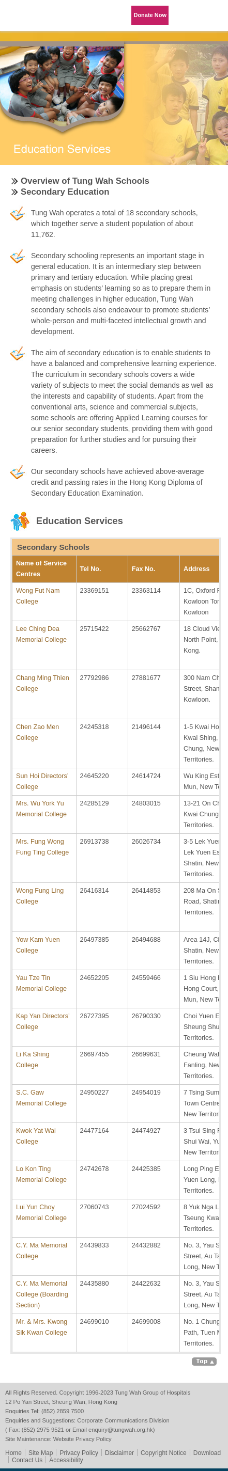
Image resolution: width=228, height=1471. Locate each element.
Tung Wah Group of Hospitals (28, 18)
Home (13, 1453)
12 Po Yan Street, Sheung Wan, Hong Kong (61, 1402)
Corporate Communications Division (123, 1420)
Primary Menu (212, 15)
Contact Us (27, 1460)
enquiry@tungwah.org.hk (120, 1430)
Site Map (40, 1453)
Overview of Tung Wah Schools (85, 181)
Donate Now (149, 15)
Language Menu (186, 15)
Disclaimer (119, 1453)
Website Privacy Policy (82, 1439)
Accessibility (66, 1460)
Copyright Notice (164, 1453)
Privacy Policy (78, 1453)
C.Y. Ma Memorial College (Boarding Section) (42, 1294)
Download (207, 1453)
